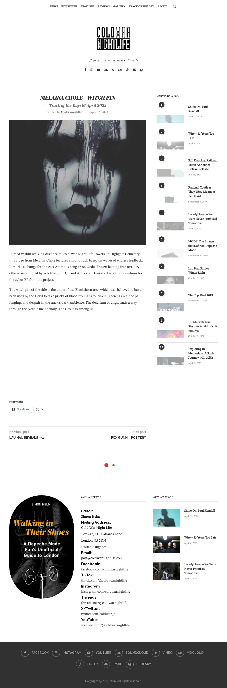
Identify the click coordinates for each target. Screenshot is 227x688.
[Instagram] (91, 69)
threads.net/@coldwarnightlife (104, 603)
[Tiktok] (127, 69)
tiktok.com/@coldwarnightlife (104, 580)
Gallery (119, 6)
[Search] (174, 6)
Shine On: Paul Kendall (198, 109)
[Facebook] (85, 69)
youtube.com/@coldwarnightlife (105, 625)
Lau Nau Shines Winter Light (198, 271)
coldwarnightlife (72, 112)
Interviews (69, 6)
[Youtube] (98, 69)
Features (87, 6)
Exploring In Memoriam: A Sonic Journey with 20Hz (201, 353)
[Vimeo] (113, 69)
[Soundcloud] (106, 69)
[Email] (134, 69)
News (54, 6)
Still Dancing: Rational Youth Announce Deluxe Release (202, 165)
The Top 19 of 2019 (200, 295)
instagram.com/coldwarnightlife (105, 592)
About (162, 6)
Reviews (104, 6)
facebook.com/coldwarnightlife (104, 569)
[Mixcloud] (120, 69)
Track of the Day (141, 6)
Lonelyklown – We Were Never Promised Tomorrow (202, 219)
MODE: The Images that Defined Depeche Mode (202, 246)
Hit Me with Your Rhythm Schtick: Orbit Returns (202, 326)
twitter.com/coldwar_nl (99, 614)
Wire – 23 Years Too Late (201, 136)
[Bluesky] (141, 69)
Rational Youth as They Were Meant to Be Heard (201, 192)
